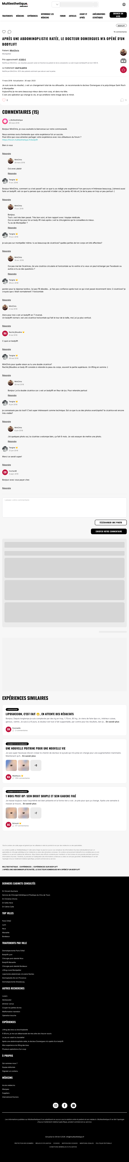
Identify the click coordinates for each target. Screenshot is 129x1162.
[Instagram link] (55, 1106)
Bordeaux (6, 936)
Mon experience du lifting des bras (15, 1045)
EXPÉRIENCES (32, 15)
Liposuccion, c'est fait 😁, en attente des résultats (40, 714)
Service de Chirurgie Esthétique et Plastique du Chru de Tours (26, 895)
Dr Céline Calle (8, 907)
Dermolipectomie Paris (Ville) (13, 951)
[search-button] (95, 4)
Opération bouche (9, 1015)
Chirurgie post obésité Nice (12, 958)
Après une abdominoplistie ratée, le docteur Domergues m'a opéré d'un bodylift (32, 1041)
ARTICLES (72, 15)
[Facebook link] (64, 1106)
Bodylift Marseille (9, 962)
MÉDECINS (20, 15)
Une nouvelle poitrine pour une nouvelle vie (36, 748)
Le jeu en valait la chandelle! (13, 1037)
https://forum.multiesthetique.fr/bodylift (20, 140)
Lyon (4, 925)
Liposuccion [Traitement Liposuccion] (12, 709)
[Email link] (73, 1105)
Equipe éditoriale (8, 1067)
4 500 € (22, 59)
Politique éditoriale (104, 1143)
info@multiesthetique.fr (75, 1137)
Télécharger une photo (111, 522)
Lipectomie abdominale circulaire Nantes (18, 974)
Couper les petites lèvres (11, 1008)
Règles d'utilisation (43, 1143)
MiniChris (14, 50)
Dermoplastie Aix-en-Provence (14, 978)
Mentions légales (87, 1143)
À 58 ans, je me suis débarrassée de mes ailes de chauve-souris (26, 1033)
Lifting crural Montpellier (11, 970)
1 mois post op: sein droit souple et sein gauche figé (41, 796)
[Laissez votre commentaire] (64, 507)
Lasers (4, 996)
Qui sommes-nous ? (9, 1063)
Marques (5, 1089)
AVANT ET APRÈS (83, 16)
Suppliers (5, 1093)
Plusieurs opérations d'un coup (14, 1049)
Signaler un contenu (10, 1071)
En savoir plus (112, 721)
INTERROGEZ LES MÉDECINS (47, 16)
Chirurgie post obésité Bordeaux (14, 966)
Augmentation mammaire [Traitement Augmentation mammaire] (17, 744)
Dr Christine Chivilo (9, 899)
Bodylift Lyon (7, 954)
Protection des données (24, 1143)
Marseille (5, 932)
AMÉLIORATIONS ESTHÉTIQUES (99, 16)
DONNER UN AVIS (118, 15)
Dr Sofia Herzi (7, 903)
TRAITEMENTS (7, 15)
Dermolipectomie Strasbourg (13, 982)
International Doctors (10, 1097)
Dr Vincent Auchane (10, 891)
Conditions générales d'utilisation (63, 1147)
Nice (4, 929)
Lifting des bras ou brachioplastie (15, 1030)
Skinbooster (6, 1000)
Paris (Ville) (6, 921)
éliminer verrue (8, 1004)
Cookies (56, 1143)
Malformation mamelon (11, 1012)
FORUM (63, 15)
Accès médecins (8, 1085)
